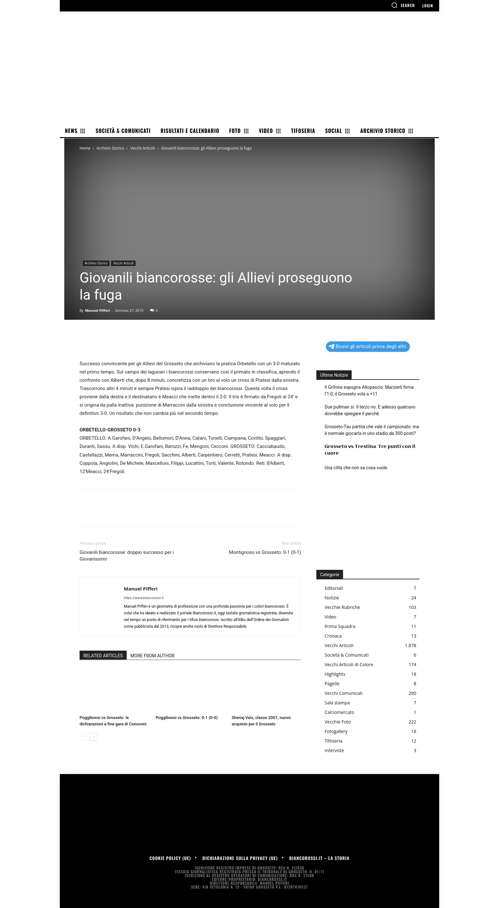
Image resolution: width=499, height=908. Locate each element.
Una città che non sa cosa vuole (356, 467)
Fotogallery (336, 731)
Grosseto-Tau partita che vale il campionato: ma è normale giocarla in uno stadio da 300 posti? (372, 430)
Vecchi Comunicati (343, 693)
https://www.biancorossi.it (144, 598)
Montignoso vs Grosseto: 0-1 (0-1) (265, 552)
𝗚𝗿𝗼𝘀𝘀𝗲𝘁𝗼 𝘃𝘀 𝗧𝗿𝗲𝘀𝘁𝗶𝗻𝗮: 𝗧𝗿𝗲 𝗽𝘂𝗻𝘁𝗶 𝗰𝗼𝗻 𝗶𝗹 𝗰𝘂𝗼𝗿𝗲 (370, 450)
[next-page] (94, 737)
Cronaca (333, 636)
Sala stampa (337, 703)
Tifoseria (333, 741)
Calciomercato (339, 712)
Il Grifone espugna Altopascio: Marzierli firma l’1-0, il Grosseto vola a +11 (369, 390)
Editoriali (334, 588)
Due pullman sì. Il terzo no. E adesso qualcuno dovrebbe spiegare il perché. (370, 410)
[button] (403, 5)
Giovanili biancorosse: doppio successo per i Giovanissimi (127, 555)
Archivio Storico (110, 148)
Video (330, 617)
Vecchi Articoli (142, 148)
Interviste (334, 750)
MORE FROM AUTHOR (152, 655)
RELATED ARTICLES (103, 655)
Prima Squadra (340, 626)
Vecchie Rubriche (342, 607)
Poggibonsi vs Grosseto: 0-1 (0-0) (187, 717)
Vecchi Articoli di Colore (349, 664)
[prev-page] (84, 737)
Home (85, 148)
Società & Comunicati (347, 655)
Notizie (332, 598)
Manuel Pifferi (97, 310)
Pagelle (332, 684)
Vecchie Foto (338, 722)
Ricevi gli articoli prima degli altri (367, 346)
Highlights (335, 674)
